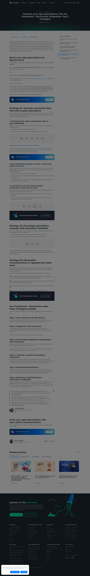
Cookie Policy (21, 568)
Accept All (24, 572)
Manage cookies (15, 572)
